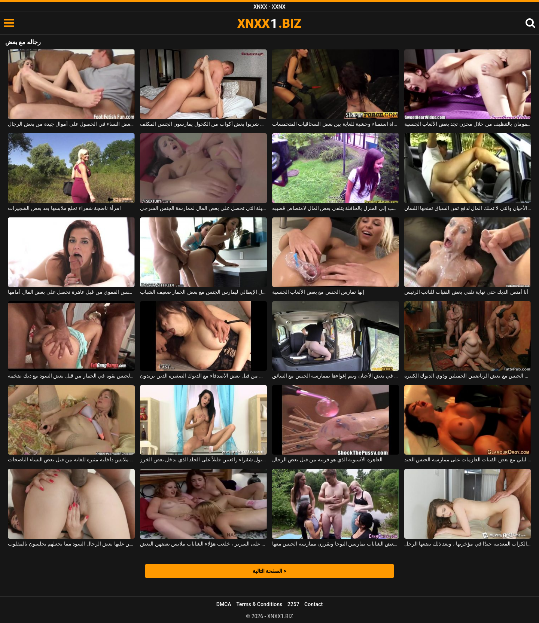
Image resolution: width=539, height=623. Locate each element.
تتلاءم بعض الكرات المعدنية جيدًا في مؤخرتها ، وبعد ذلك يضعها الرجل (467, 544)
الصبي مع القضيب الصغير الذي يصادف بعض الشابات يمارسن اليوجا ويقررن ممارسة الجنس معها (335, 544)
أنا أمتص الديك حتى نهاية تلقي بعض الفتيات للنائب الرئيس (466, 292)
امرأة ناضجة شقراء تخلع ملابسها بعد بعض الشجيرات (64, 208)
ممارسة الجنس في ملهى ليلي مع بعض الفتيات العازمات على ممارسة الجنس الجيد (467, 459)
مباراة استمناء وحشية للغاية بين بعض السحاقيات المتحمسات (335, 124)
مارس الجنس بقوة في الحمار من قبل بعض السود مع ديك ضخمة (71, 376)
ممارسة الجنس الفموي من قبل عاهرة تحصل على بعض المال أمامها (71, 292)
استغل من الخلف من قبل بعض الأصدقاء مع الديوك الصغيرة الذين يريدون (203, 376)
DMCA (223, 604)
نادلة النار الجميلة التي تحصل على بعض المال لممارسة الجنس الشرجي (203, 208)
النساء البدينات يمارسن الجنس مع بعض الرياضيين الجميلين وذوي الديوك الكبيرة (467, 376)
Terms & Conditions (259, 604)
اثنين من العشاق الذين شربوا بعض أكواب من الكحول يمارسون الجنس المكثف (203, 124)
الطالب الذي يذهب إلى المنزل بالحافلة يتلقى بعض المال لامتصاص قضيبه (335, 208)
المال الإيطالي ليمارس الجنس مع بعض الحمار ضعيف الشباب (203, 292)
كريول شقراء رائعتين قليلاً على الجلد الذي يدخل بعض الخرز (203, 459)
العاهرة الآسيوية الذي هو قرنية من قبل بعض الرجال (327, 459)
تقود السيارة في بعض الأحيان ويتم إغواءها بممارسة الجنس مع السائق (335, 376)
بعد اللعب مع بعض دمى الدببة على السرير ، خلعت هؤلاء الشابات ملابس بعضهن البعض (203, 544)
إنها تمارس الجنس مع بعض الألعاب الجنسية (318, 292)
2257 (293, 604)
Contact (313, 604)
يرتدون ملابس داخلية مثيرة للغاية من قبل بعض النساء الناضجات (71, 459)
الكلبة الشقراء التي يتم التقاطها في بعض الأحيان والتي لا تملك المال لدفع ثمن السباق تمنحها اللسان (467, 208)
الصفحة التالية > (269, 571)
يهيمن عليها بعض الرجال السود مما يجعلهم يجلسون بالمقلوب (71, 544)
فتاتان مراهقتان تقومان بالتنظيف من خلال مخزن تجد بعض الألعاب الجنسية (467, 124)
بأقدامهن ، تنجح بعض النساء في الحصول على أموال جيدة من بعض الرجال (71, 124)
